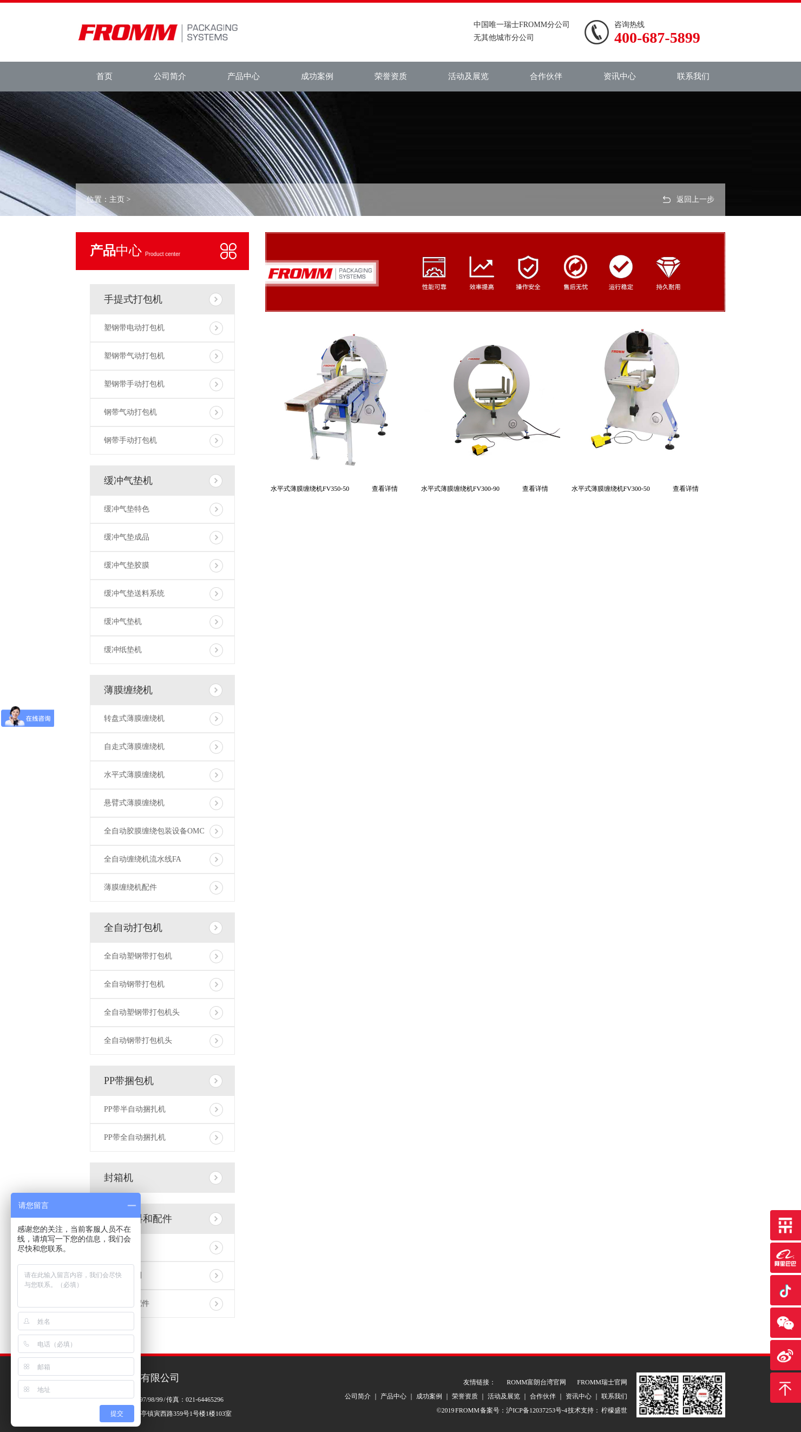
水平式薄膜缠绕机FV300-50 (611, 488)
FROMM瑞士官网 (602, 1382)
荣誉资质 (391, 76)
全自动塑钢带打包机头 (142, 1012)
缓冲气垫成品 (126, 537)
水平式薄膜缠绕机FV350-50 (310, 488)
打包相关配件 (126, 1303)
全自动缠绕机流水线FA (142, 859)
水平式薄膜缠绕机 (134, 775)
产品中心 (243, 76)
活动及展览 (468, 76)
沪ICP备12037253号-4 (536, 1410)
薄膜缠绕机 (128, 690)
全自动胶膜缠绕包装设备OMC (154, 831)
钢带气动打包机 (130, 412)
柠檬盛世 (613, 1410)
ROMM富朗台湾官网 (536, 1382)
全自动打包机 (133, 927)
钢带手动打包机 (130, 440)
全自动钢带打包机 (134, 984)
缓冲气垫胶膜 (126, 565)
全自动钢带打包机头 (138, 1040)
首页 (104, 76)
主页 (116, 199)
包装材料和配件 (138, 1218)
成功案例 (317, 76)
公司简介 (170, 76)
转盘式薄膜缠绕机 (134, 718)
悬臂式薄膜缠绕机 (134, 803)
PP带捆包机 (129, 1080)
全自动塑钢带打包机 (138, 956)
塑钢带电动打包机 (134, 328)
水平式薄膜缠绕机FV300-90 (460, 488)
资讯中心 (619, 76)
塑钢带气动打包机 (134, 356)
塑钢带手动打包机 (134, 384)
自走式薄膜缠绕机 (134, 747)
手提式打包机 (133, 299)
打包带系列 (123, 1275)
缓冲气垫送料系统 (134, 593)
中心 (135, 251)
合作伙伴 (546, 76)
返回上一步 (695, 199)
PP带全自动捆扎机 (135, 1137)
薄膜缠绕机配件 (130, 887)
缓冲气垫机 (128, 480)
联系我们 (693, 76)
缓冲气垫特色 (126, 509)
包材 (111, 1247)
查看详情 (385, 488)
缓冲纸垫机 (123, 650)
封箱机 (118, 1177)
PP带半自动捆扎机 (135, 1109)
